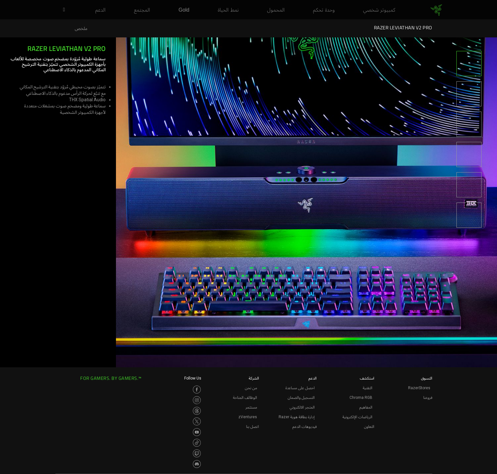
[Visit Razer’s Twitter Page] (196, 421)
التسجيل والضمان (301, 397)
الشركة (254, 378)
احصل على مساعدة (300, 388)
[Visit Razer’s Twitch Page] (196, 453)
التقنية (367, 388)
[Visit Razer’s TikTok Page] (196, 442)
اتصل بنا (252, 426)
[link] (436, 10)
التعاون (369, 426)
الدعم (313, 378)
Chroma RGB (360, 397)
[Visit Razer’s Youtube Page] (196, 432)
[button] (62, 10)
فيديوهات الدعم (304, 426)
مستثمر (251, 407)
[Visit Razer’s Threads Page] (196, 410)
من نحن (251, 388)
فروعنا (427, 397)
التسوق (426, 378)
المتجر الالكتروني (302, 407)
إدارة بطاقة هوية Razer (297, 417)
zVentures (247, 417)
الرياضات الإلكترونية (357, 417)
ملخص (81, 28)
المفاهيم (365, 407)
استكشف (367, 378)
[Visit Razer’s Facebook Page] (196, 389)
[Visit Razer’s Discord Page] (196, 464)
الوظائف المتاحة (245, 397)
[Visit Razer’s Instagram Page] (196, 400)
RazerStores (419, 388)
